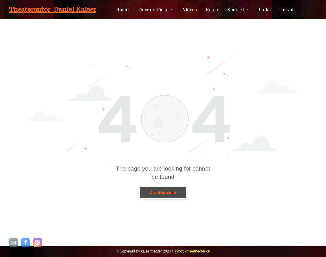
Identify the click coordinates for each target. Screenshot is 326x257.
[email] (13, 243)
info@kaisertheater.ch (192, 251)
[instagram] (37, 243)
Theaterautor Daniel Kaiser (52, 9)
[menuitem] (122, 9)
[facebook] (25, 243)
